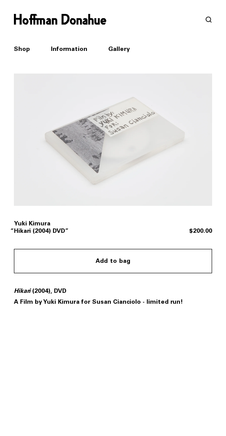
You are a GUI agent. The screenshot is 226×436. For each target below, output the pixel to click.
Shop (22, 49)
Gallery (119, 49)
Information (69, 49)
